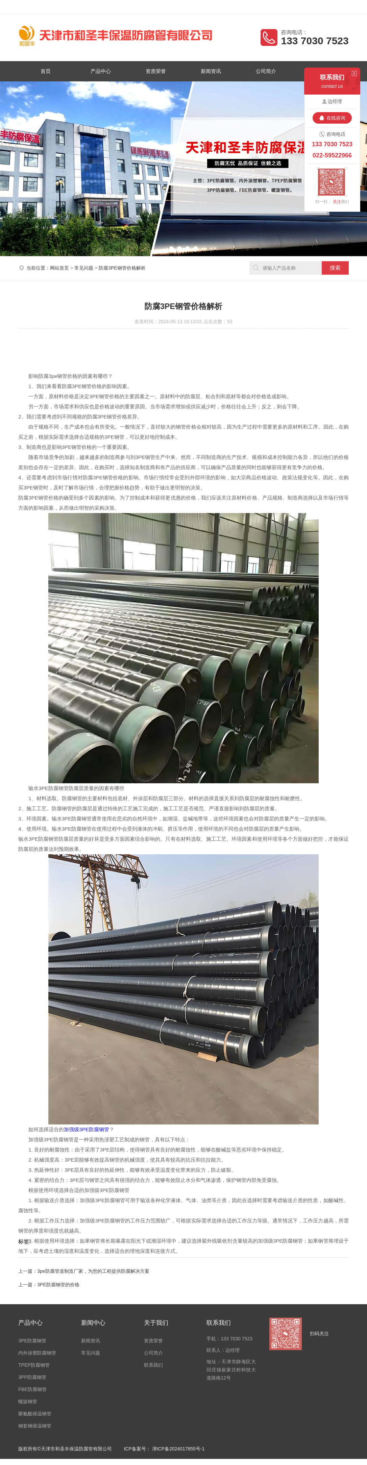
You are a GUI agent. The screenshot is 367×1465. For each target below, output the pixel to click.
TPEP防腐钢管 (34, 1295)
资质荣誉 (156, 71)
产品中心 (102, 71)
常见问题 (83, 257)
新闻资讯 (211, 71)
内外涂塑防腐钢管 (37, 1283)
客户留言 (338, 6)
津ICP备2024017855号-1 (178, 1379)
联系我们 (153, 1295)
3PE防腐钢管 (32, 1271)
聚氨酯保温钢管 (34, 1344)
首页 (48, 71)
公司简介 (265, 71)
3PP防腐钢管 (32, 1308)
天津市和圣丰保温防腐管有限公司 (78, 6)
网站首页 (59, 257)
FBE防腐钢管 (32, 1320)
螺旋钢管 (27, 1332)
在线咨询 (335, 118)
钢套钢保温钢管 (34, 1356)
